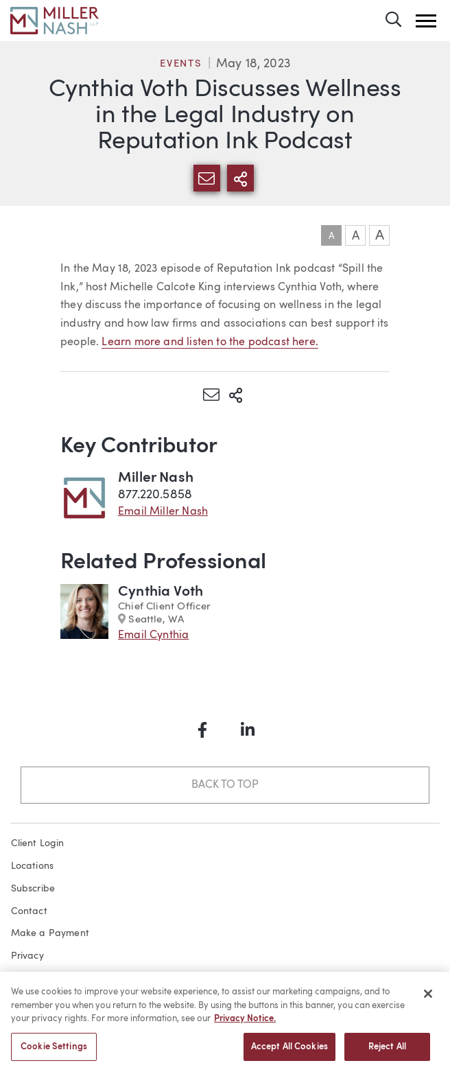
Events (181, 64)
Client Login (37, 843)
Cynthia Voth (160, 592)
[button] (426, 20)
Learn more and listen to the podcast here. (210, 342)
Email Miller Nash (163, 511)
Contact (29, 911)
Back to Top (224, 785)
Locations (32, 866)
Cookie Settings (54, 1052)
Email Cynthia (153, 635)
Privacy (27, 956)
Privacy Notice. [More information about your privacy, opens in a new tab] (245, 1024)
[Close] (428, 999)
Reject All (387, 1052)
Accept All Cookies (289, 1052)
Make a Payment (50, 933)
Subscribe (33, 889)
